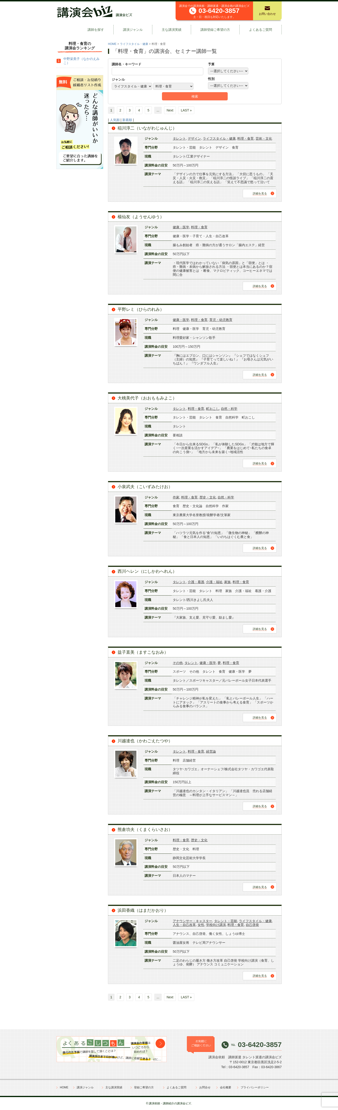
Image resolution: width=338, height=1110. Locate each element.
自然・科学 (229, 409)
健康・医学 (181, 227)
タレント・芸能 (225, 921)
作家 (176, 497)
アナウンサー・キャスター (192, 921)
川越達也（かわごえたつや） (145, 741)
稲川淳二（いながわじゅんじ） (147, 128)
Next (170, 110)
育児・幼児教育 (220, 320)
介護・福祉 (214, 582)
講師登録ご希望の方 (215, 30)
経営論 (211, 751)
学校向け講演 (216, 925)
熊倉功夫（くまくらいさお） (145, 829)
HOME (112, 44)
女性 (201, 925)
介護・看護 (196, 582)
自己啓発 (252, 925)
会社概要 (225, 1087)
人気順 (115, 120)
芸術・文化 (264, 138)
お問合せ (205, 1087)
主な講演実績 (171, 30)
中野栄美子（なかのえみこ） (81, 61)
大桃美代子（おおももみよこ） (147, 398)
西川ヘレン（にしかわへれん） (147, 571)
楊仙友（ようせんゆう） (141, 216)
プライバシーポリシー (255, 1087)
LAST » (186, 110)
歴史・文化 (208, 497)
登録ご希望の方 (144, 1087)
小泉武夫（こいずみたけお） (145, 486)
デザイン (194, 138)
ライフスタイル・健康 (134, 44)
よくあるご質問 (260, 30)
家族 (227, 582)
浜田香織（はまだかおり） (143, 910)
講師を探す (96, 30)
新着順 (127, 120)
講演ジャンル (133, 30)
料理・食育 (245, 138)
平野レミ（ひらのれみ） (141, 309)
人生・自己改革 (184, 925)
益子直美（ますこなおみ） (143, 652)
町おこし (212, 409)
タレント (179, 138)
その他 (178, 663)
